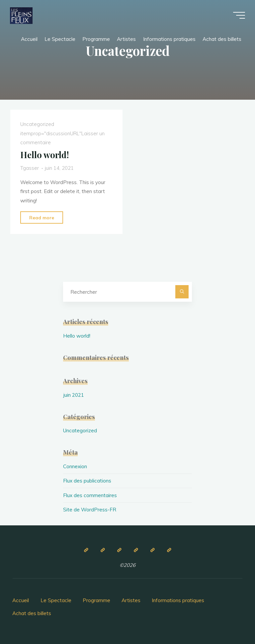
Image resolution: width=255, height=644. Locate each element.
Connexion (75, 466)
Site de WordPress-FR (89, 509)
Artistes (131, 600)
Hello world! (44, 154)
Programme (96, 600)
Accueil (20, 600)
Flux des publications (87, 481)
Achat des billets (31, 613)
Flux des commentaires (90, 495)
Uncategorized (37, 124)
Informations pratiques (178, 600)
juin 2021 (73, 395)
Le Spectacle (56, 600)
